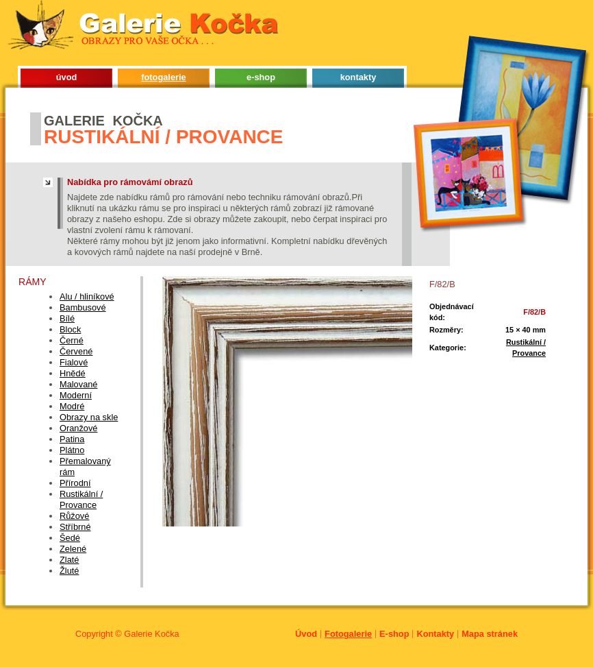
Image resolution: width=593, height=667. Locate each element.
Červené (76, 351)
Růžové (74, 516)
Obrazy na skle (89, 417)
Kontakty (435, 634)
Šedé (70, 538)
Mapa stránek (490, 634)
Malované (79, 384)
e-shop (261, 77)
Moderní (76, 395)
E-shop (394, 634)
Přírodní (75, 483)
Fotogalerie (348, 634)
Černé (72, 340)
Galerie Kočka (151, 634)
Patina (72, 439)
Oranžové (78, 428)
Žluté (69, 571)
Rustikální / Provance (81, 499)
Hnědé (73, 373)
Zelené (73, 549)
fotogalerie (163, 77)
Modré (72, 406)
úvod (66, 77)
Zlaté (69, 560)
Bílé (67, 318)
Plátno (72, 450)
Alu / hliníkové (87, 296)
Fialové (74, 362)
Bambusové (83, 307)
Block (70, 329)
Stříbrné (75, 527)
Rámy (32, 281)
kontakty (358, 77)
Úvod (306, 634)
